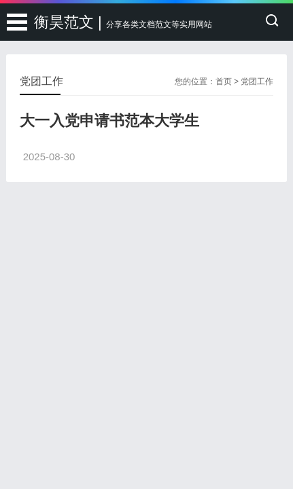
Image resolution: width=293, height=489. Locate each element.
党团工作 (257, 81)
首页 (224, 81)
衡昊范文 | (123, 22)
